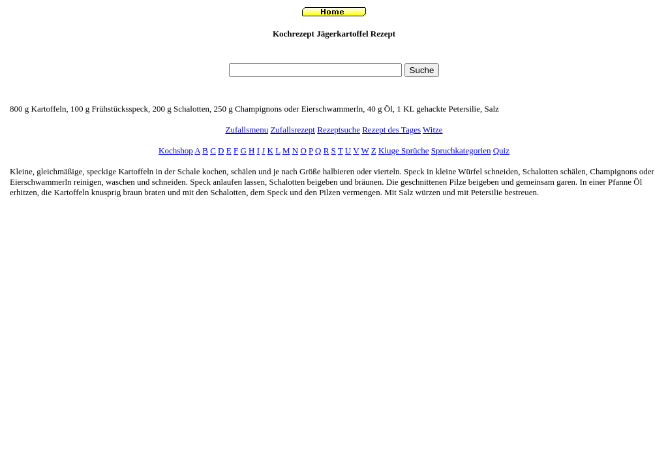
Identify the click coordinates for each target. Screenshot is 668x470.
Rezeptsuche (338, 129)
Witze (433, 129)
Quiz (501, 150)
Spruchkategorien (461, 150)
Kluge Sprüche (403, 150)
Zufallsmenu (246, 129)
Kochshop (176, 150)
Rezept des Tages (391, 129)
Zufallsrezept (292, 129)
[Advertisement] (334, 54)
